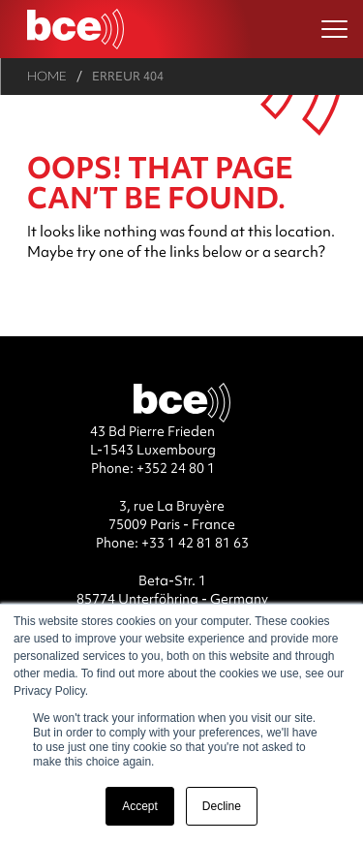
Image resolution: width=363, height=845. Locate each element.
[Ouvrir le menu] (334, 29)
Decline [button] (221, 806)
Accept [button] (140, 806)
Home (47, 76)
